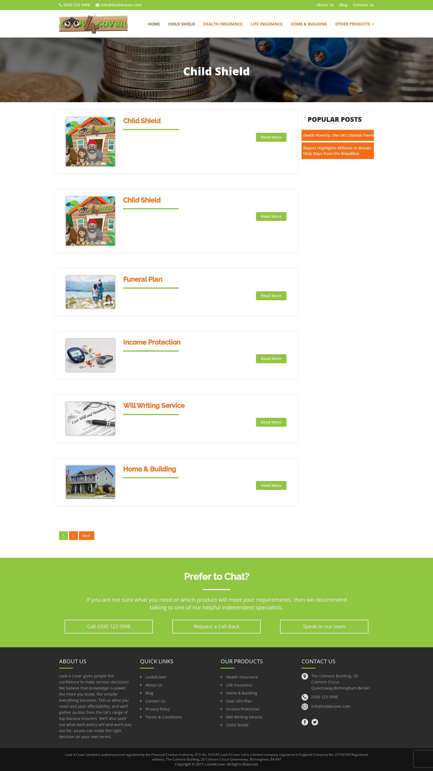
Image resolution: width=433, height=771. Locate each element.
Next (86, 535)
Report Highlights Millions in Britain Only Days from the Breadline (337, 150)
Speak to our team (324, 626)
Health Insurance (222, 24)
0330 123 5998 (74, 4)
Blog (343, 4)
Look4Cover (156, 677)
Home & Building (309, 24)
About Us (325, 4)
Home (154, 24)
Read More (271, 137)
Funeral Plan (142, 279)
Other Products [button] (354, 24)
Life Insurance (266, 24)
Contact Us (363, 4)
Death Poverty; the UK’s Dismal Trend (338, 135)
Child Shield (181, 24)
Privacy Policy (158, 709)
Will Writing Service (153, 406)
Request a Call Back (216, 626)
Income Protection (151, 342)
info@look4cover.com (119, 4)
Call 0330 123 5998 (108, 626)
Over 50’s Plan (239, 701)
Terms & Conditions (164, 717)
